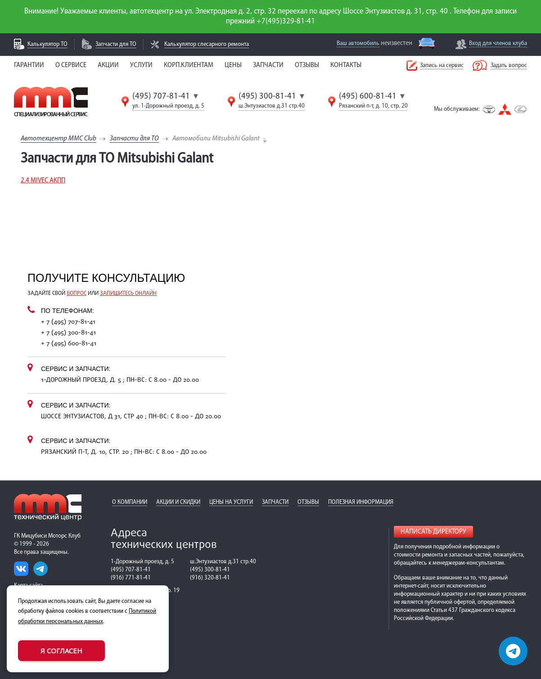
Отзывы (307, 65)
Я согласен (61, 650)
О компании (129, 502)
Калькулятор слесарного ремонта (206, 44)
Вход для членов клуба (498, 43)
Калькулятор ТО (47, 44)
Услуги (141, 65)
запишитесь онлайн (128, 294)
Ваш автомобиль (358, 43)
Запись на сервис (442, 65)
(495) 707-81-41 (161, 96)
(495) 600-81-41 (368, 96)
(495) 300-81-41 (267, 96)
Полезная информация (360, 502)
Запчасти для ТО (115, 44)
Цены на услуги (231, 502)
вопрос (76, 294)
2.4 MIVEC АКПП (43, 180)
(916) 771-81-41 (131, 578)
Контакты (345, 65)
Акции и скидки (178, 502)
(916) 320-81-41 (210, 578)
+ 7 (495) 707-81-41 (68, 322)
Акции (108, 65)
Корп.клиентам (188, 65)
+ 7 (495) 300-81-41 (68, 333)
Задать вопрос (509, 65)
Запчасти (268, 65)
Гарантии (29, 65)
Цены (233, 65)
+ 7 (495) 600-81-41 (68, 344)
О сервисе (70, 65)
